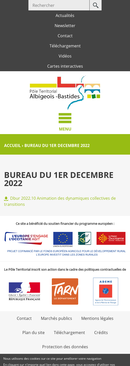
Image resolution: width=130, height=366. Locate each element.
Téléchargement (65, 46)
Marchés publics (56, 318)
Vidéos (65, 56)
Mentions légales (97, 318)
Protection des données (65, 347)
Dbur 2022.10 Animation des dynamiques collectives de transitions (60, 201)
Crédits (101, 332)
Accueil (12, 145)
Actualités (65, 15)
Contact (65, 36)
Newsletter (65, 25)
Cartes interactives (65, 66)
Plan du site (33, 332)
